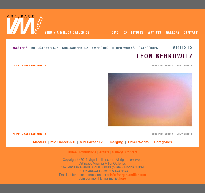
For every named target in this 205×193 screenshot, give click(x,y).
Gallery (117, 152)
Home (72, 152)
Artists (104, 152)
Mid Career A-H (62, 142)
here (122, 178)
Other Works (138, 142)
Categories (163, 142)
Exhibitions (88, 152)
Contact (131, 152)
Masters (39, 142)
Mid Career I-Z (91, 142)
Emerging (115, 142)
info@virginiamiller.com (128, 175)
